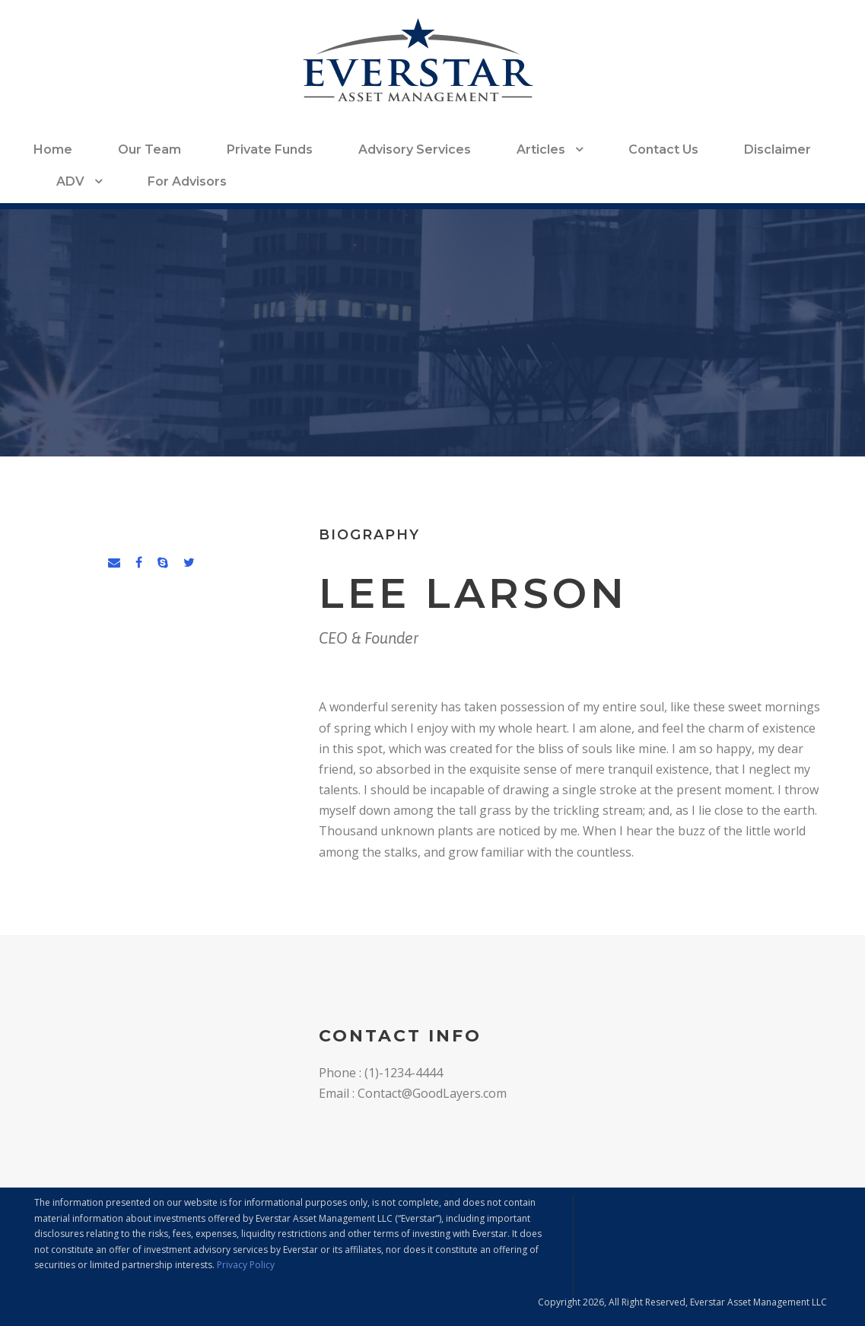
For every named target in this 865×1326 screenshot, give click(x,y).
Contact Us (663, 149)
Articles (541, 149)
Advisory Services (414, 149)
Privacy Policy (246, 1264)
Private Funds (270, 149)
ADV (70, 181)
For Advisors (187, 181)
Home (52, 149)
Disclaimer (777, 149)
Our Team (149, 149)
